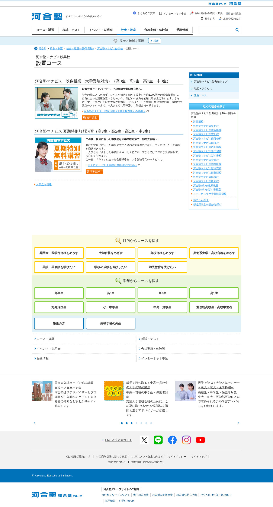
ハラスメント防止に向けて (147, 456)
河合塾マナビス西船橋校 (207, 147)
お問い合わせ (126, 500)
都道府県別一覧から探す (207, 204)
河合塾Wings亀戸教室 (205, 185)
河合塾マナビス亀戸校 (206, 181)
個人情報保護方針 (78, 456)
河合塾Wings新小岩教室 (207, 189)
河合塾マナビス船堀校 (206, 176)
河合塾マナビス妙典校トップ (210, 81)
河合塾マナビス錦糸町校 (207, 164)
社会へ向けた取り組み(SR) (215, 494)
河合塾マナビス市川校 (206, 134)
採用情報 (110, 500)
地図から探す (201, 200)
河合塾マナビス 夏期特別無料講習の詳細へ (112, 165)
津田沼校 (198, 121)
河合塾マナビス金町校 (206, 159)
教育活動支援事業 (162, 494)
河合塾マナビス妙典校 (110, 48)
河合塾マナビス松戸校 (206, 125)
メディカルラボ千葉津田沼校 (210, 193)
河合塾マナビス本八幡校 (207, 130)
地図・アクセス (203, 88)
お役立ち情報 (44, 184)
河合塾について (117, 461)
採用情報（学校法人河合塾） (148, 461)
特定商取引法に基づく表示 (111, 456)
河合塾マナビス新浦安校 (207, 168)
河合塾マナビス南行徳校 (207, 138)
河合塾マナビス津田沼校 (207, 151)
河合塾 (42, 48)
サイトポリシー (177, 456)
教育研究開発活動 (186, 494)
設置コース (200, 95)
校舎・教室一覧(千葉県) (80, 48)
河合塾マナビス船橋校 (206, 142)
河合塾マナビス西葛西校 (207, 172)
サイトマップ (198, 456)
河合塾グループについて (116, 494)
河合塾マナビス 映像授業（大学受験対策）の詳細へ (114, 111)
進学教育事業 (141, 494)
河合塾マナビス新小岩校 (207, 155)
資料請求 (92, 117)
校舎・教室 (56, 48)
